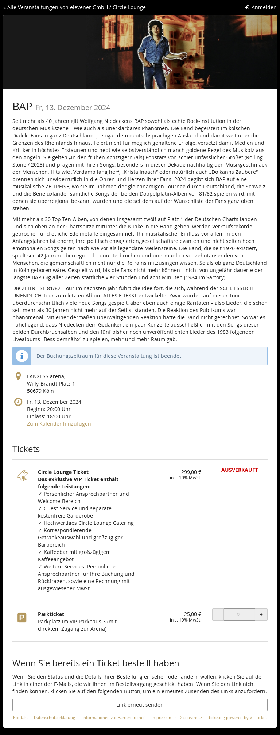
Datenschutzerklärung (54, 717)
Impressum (162, 717)
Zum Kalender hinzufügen (59, 423)
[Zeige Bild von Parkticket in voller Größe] (23, 621)
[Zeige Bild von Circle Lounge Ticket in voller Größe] (23, 479)
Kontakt (20, 717)
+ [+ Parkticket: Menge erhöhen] (261, 614)
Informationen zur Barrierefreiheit (113, 717)
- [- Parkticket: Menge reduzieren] (218, 614)
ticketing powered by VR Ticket (238, 717)
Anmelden (261, 7)
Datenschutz (190, 717)
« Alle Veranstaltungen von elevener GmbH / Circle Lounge (74, 7)
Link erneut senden (140, 704)
